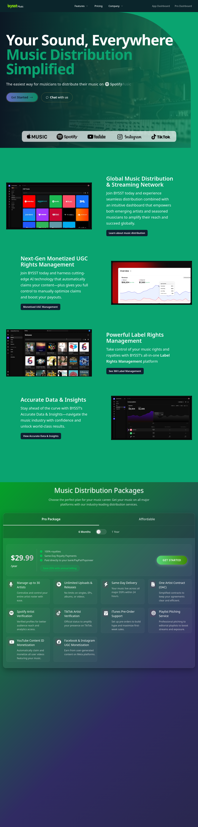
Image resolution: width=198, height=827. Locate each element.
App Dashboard (161, 6)
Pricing (99, 6)
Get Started (172, 560)
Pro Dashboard (183, 6)
